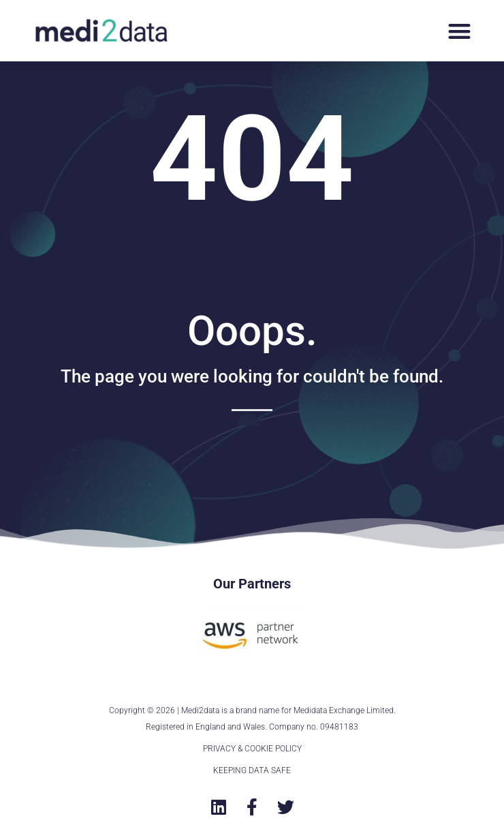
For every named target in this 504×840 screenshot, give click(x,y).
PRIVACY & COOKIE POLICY (252, 748)
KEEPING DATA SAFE (252, 770)
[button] (459, 31)
